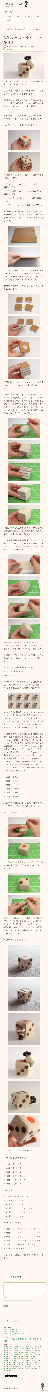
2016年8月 (7, 1368)
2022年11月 (16, 1349)
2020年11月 (7, 1354)
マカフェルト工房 (13, 3)
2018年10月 (34, 1356)
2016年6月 (25, 1368)
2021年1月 (25, 1352)
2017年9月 (7, 1362)
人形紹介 (14, 1339)
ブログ (37, 16)
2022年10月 (26, 1349)
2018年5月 (25, 1358)
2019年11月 (27, 1354)
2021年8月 (36, 1351)
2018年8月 (7, 1358)
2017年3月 (25, 1364)
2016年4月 (7, 1370)
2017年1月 (33, 1364)
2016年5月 (33, 1368)
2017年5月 (7, 1364)
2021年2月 (16, 1352)
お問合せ (8, 20)
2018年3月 (33, 1358)
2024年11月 (17, 1347)
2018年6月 (16, 1358)
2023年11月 (27, 1347)
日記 (34, 1339)
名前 (5, 1297)
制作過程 (9, 49)
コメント (6, 1281)
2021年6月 (7, 1352)
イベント (6, 1339)
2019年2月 (7, 1356)
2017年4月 (16, 1364)
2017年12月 (16, 1360)
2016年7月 (16, 1368)
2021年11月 (17, 1351)
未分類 (39, 1339)
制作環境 (21, 1339)
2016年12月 (7, 1366)
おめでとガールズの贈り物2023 (14, 1333)
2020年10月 (17, 1354)
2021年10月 (27, 1351)
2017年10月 (35, 1360)
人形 (18, 16)
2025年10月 (7, 1347)
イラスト (27, 16)
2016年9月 (36, 1366)
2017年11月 (26, 1360)
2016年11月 (17, 1366)
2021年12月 (7, 1351)
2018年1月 (7, 1360)
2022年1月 (35, 1349)
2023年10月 (36, 1347)
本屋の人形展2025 (10, 1329)
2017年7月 (25, 1362)
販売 (5, 1341)
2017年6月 (33, 1362)
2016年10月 (27, 1366)
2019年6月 (36, 1354)
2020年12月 (34, 1352)
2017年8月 (16, 1362)
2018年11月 (25, 1356)
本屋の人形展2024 (10, 1331)
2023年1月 (7, 1349)
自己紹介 (8, 16)
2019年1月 (16, 1356)
